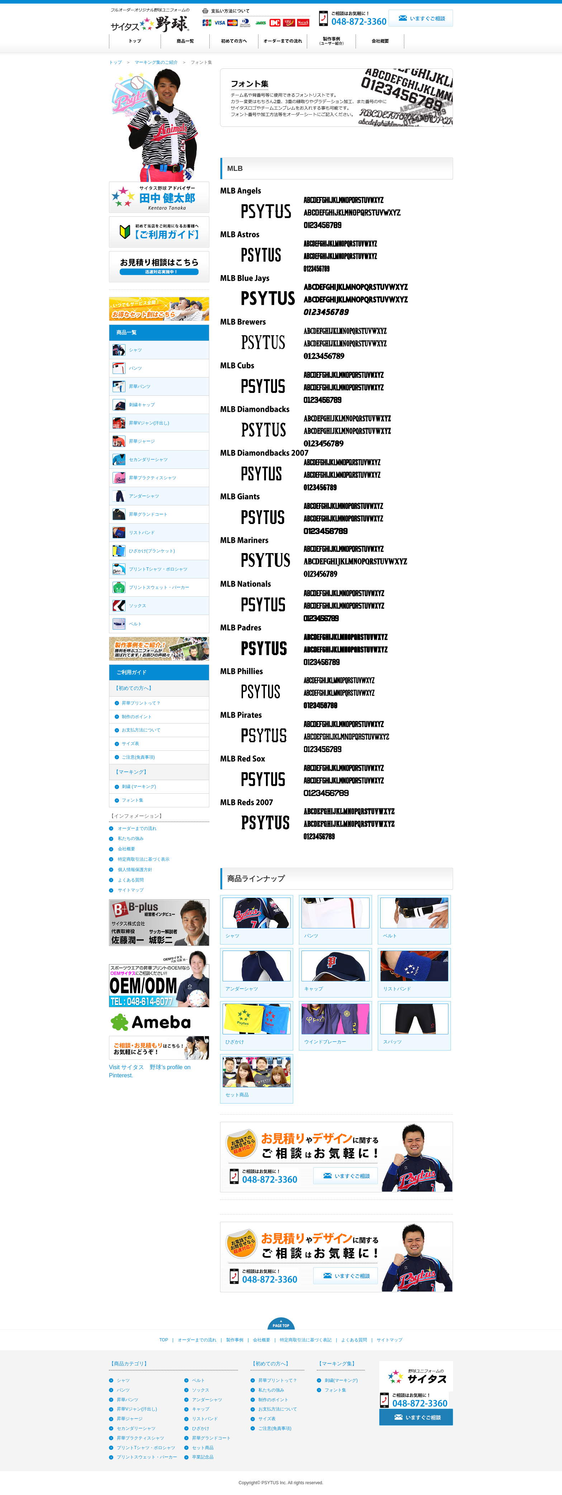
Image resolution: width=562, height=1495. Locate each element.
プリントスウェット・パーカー (147, 1457)
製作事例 (234, 1339)
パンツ (123, 1390)
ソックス (200, 1390)
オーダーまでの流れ (137, 828)
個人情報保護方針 (135, 869)
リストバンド (205, 1418)
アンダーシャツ (207, 1399)
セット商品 (203, 1447)
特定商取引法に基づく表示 (144, 859)
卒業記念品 (203, 1457)
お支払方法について (141, 729)
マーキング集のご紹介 (156, 62)
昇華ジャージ (130, 1418)
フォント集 (132, 800)
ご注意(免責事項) (138, 757)
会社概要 (126, 848)
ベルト (198, 1380)
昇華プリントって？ (141, 703)
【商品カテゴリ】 (129, 1363)
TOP (163, 1339)
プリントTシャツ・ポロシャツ (146, 1447)
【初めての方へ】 (134, 688)
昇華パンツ (127, 1399)
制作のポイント (137, 716)
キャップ (200, 1409)
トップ (115, 62)
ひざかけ (200, 1428)
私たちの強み (131, 838)
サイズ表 (130, 743)
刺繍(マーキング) (341, 1380)
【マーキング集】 (337, 1363)
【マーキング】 (131, 772)
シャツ (123, 1380)
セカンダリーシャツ (136, 1428)
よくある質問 (131, 880)
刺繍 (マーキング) (139, 786)
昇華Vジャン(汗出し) (137, 1409)
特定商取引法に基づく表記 (306, 1339)
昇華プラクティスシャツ (140, 1438)
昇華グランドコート (211, 1438)
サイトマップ (131, 890)
